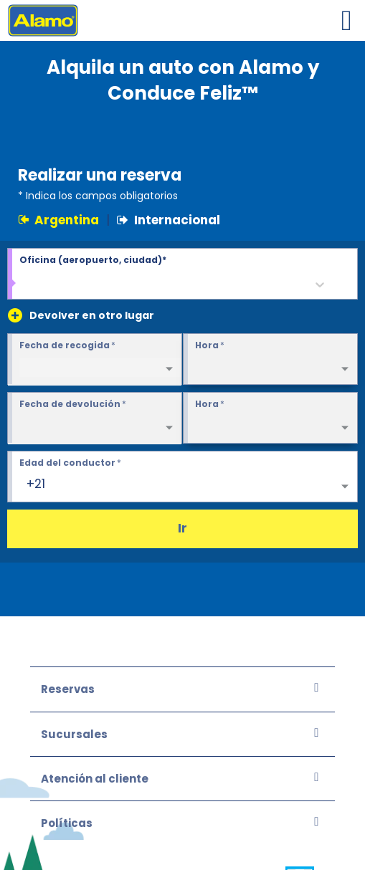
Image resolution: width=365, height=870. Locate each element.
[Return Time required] (270, 418)
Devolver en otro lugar (91, 315)
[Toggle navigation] (346, 20)
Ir (182, 528)
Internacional (168, 220)
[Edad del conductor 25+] (182, 477)
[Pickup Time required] (270, 360)
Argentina (58, 220)
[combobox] (27, 284)
